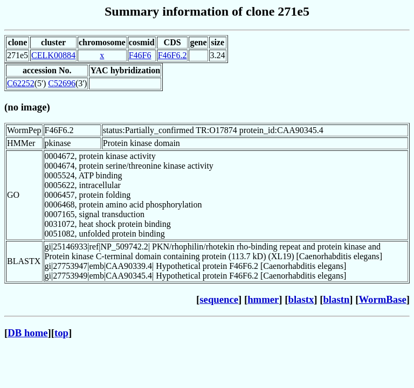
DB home (27, 332)
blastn (336, 299)
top (61, 332)
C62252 (20, 83)
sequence (218, 299)
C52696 (61, 83)
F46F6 (140, 55)
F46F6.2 (172, 55)
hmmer (263, 299)
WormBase (382, 299)
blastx (301, 299)
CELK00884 (53, 55)
